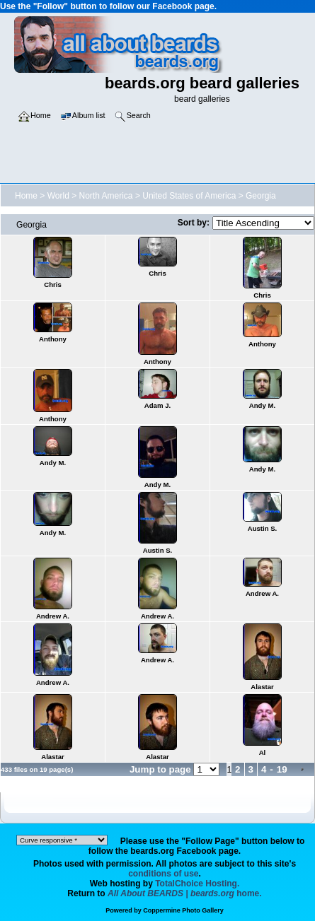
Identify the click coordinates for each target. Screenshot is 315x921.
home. (185, 893)
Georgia (261, 196)
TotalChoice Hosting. (197, 883)
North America (106, 196)
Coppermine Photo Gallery (183, 910)
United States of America (189, 196)
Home (26, 196)
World (58, 196)
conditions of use (163, 874)
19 (282, 769)
